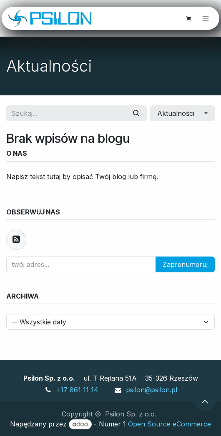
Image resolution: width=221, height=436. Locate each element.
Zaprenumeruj (185, 264)
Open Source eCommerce (169, 424)
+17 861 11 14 (77, 390)
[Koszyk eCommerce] (188, 18)
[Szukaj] (136, 113)
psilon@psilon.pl (151, 390)
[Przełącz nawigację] (205, 18)
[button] (182, 113)
